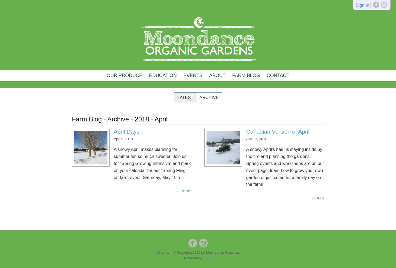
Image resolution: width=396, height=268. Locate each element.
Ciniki (207, 258)
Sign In (362, 5)
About (217, 75)
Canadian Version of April (278, 131)
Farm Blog (246, 75)
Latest (185, 97)
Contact (278, 75)
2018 (142, 119)
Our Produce (124, 75)
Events (193, 75)
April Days (126, 131)
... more (184, 190)
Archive (209, 97)
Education (163, 75)
